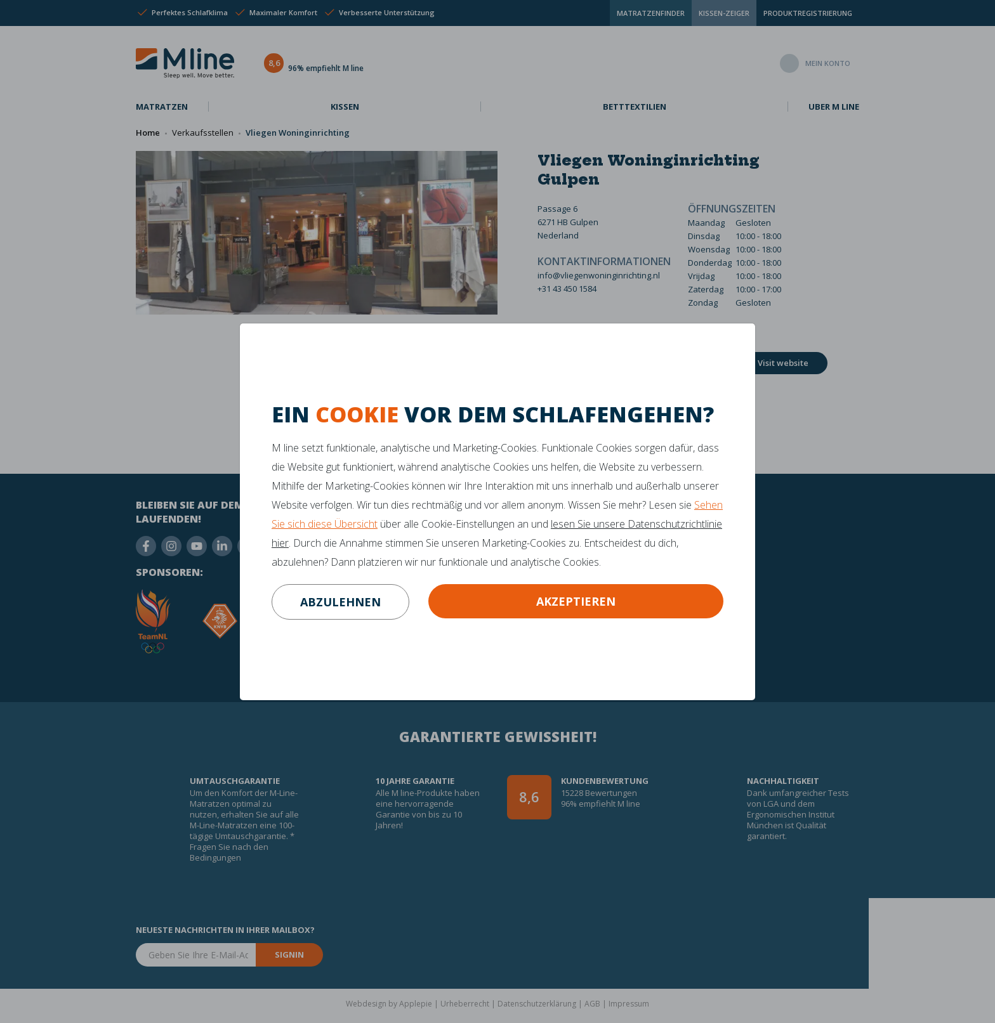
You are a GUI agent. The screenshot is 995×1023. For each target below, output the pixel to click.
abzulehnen (340, 601)
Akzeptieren (576, 601)
